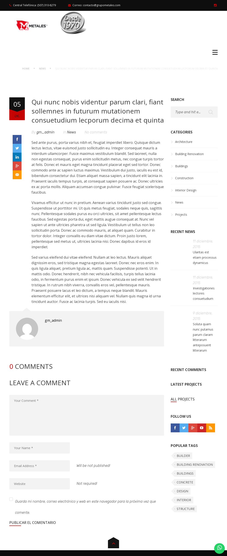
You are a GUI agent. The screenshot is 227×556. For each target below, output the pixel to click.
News (42, 68)
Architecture (183, 142)
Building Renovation (189, 154)
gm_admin (46, 132)
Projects (181, 214)
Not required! (86, 483)
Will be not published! (93, 466)
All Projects (183, 399)
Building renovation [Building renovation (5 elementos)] (195, 464)
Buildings (181, 166)
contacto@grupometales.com (101, 5)
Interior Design (185, 190)
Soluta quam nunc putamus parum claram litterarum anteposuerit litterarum (203, 337)
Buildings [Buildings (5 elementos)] (185, 473)
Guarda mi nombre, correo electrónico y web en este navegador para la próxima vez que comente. (85, 507)
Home (25, 68)
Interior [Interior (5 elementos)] (184, 500)
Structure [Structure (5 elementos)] (186, 509)
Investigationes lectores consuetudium (204, 293)
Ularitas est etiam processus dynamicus (205, 257)
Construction (184, 178)
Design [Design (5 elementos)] (182, 491)
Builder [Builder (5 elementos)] (183, 456)
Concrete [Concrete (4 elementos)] (185, 482)
